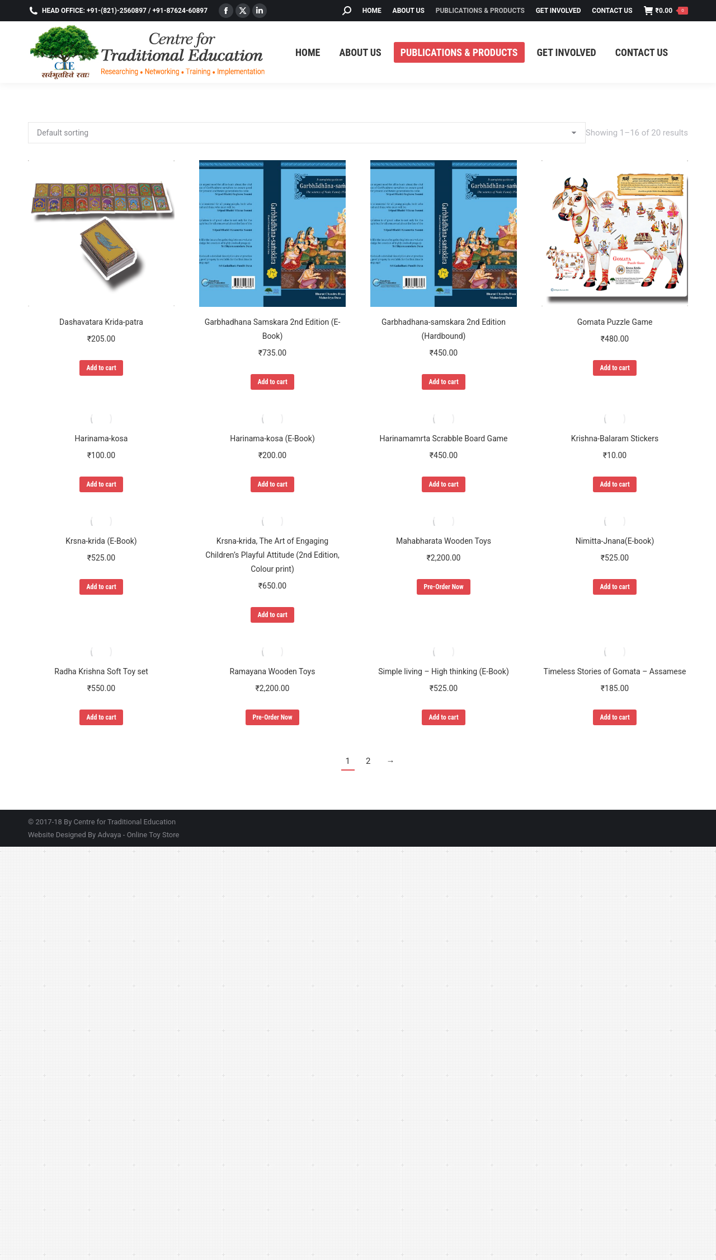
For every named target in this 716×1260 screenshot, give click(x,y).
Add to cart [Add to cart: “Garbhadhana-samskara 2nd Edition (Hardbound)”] (443, 382)
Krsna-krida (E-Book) (100, 540)
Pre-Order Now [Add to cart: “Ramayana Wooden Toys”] (272, 717)
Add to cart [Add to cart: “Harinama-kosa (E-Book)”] (272, 484)
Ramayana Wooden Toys (272, 671)
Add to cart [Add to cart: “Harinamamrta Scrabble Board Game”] (443, 484)
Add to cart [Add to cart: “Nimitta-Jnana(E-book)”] (614, 587)
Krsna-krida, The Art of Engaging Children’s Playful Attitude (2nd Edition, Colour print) (272, 554)
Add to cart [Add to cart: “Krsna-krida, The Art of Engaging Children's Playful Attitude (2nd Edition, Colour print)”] (272, 615)
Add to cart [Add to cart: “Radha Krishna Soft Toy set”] (101, 717)
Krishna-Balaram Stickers (614, 438)
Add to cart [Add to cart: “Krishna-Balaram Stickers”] (614, 484)
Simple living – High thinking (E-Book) (443, 671)
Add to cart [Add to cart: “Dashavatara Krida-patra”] (101, 368)
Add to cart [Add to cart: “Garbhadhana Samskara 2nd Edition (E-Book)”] (272, 382)
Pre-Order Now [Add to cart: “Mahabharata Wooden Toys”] (443, 587)
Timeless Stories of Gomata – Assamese (615, 671)
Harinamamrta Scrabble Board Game (444, 438)
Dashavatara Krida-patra (101, 322)
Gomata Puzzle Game (615, 322)
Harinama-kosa (101, 438)
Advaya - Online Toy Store (138, 834)
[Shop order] (307, 132)
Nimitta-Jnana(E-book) (615, 540)
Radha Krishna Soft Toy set (101, 671)
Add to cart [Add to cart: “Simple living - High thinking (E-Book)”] (443, 717)
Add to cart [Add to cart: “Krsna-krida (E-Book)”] (101, 587)
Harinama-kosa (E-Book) (272, 438)
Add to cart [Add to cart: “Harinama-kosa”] (101, 484)
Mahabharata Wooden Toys (443, 540)
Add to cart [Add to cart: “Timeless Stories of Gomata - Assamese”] (614, 717)
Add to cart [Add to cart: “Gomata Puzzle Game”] (614, 368)
